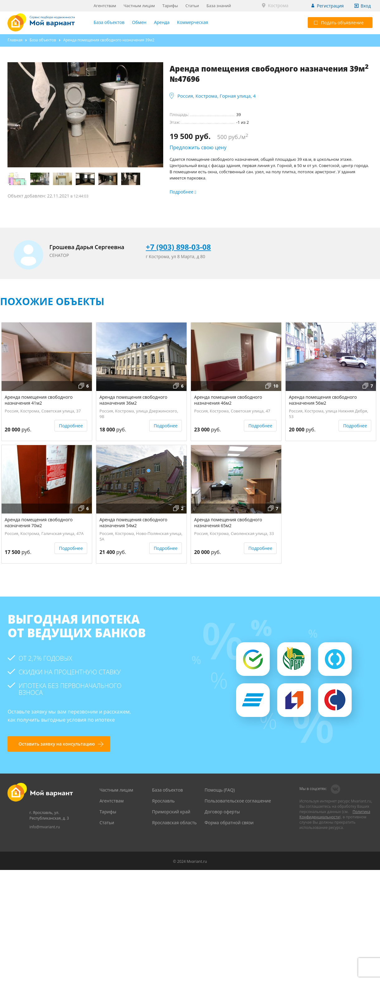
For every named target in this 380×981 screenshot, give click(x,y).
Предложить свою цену (197, 147)
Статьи (192, 5)
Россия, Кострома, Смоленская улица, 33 (234, 533)
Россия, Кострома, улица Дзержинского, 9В (138, 412)
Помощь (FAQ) (220, 790)
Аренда (161, 22)
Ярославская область (174, 822)
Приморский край (171, 812)
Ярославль (163, 801)
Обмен (139, 22)
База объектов (109, 22)
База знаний (219, 5)
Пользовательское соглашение (238, 801)
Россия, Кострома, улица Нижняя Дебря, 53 (328, 412)
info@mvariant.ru (44, 827)
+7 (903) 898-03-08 (178, 247)
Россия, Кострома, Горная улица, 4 (216, 96)
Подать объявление (339, 23)
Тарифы (170, 5)
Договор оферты (222, 812)
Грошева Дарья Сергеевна (87, 247)
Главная (14, 40)
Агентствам (105, 5)
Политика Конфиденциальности (334, 814)
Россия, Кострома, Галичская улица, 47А (44, 533)
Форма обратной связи (229, 822)
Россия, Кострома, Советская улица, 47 (232, 411)
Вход (366, 6)
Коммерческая (192, 22)
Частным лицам (139, 5)
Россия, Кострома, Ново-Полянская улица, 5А (140, 535)
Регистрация (330, 6)
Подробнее (71, 426)
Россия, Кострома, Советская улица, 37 (43, 411)
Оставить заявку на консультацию (56, 744)
